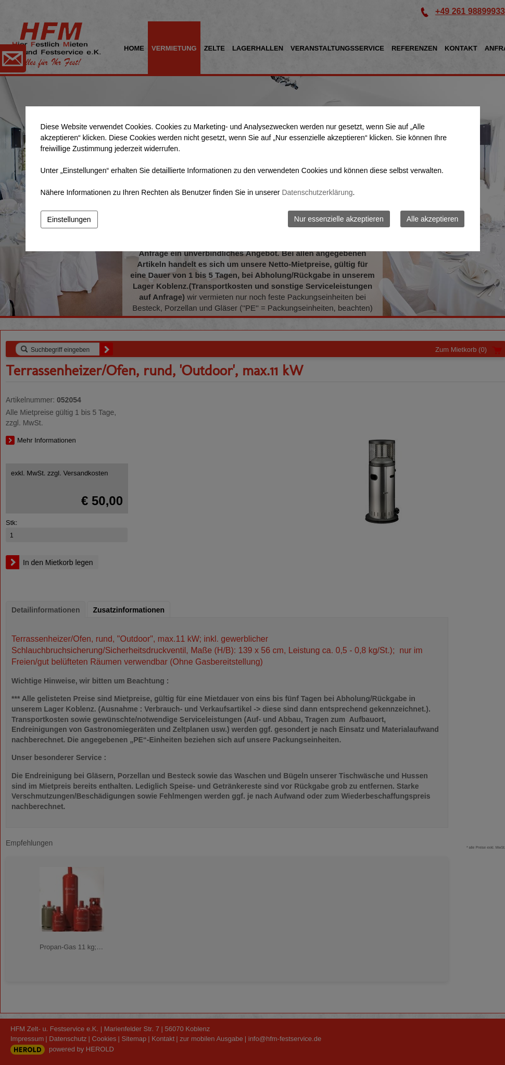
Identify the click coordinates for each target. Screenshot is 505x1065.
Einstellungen (69, 219)
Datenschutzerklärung (317, 192)
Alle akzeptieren (433, 219)
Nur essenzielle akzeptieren (339, 219)
